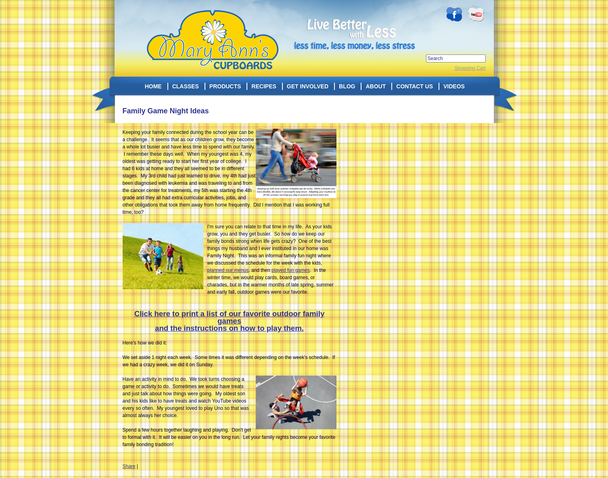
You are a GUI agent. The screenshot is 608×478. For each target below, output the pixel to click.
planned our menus (228, 270)
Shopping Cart (470, 68)
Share (129, 466)
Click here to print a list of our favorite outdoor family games (229, 317)
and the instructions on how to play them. (229, 328)
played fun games (291, 270)
